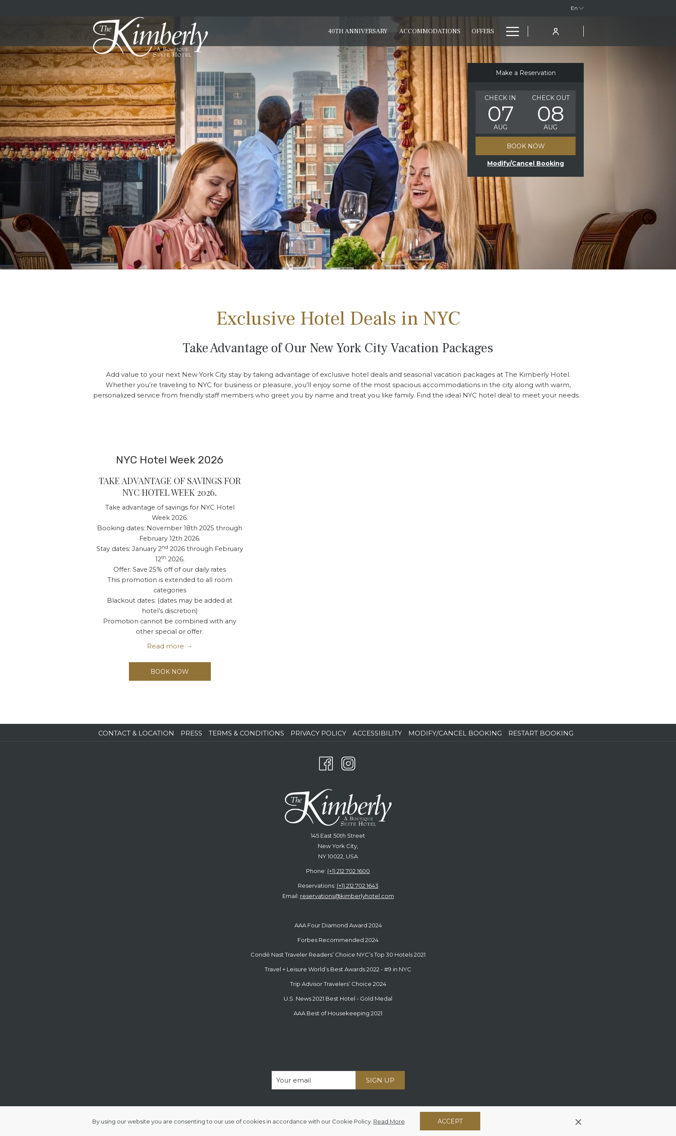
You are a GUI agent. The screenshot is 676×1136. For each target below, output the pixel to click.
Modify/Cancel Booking (455, 733)
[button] (501, 112)
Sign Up (380, 1080)
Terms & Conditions (246, 733)
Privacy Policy (318, 733)
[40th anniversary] (307, 31)
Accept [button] (450, 1121)
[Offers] (433, 31)
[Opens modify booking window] (525, 163)
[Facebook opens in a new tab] (326, 762)
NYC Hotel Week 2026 (169, 460)
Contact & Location (136, 733)
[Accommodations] (379, 31)
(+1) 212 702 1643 (358, 885)
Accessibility (377, 733)
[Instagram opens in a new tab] (348, 762)
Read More (389, 1122)
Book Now (526, 146)
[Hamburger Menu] (509, 31)
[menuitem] (137, 733)
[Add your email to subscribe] (314, 1080)
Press (191, 733)
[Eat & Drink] (475, 31)
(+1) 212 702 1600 (348, 870)
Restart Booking (540, 733)
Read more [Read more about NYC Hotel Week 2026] (165, 646)
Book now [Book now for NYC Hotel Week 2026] (169, 672)
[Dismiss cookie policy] (578, 1121)
